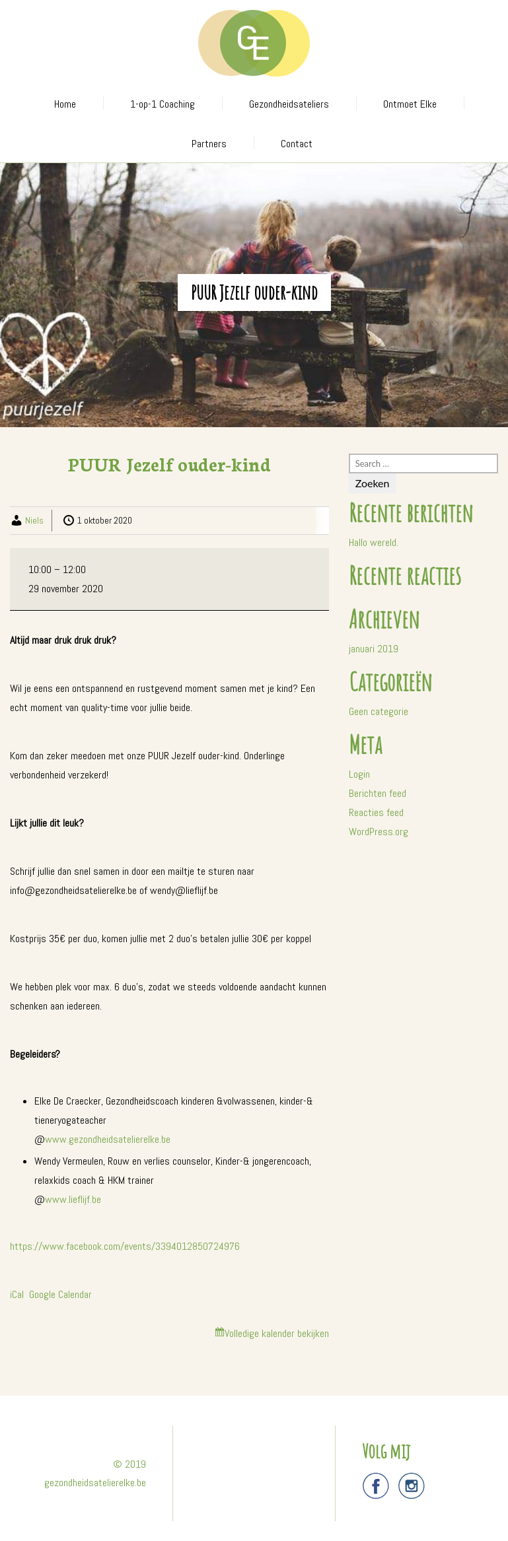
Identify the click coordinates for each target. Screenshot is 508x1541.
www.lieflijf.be (73, 1199)
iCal (17, 1294)
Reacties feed (376, 812)
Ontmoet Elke (410, 104)
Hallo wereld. (373, 542)
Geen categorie (378, 711)
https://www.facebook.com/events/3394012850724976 (125, 1246)
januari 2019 (373, 649)
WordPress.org (378, 832)
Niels (34, 520)
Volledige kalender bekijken (277, 1333)
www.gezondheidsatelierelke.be (107, 1139)
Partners (209, 144)
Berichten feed (377, 793)
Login (359, 774)
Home (65, 104)
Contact (296, 144)
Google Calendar (60, 1294)
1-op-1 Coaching (162, 104)
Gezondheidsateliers (289, 104)
